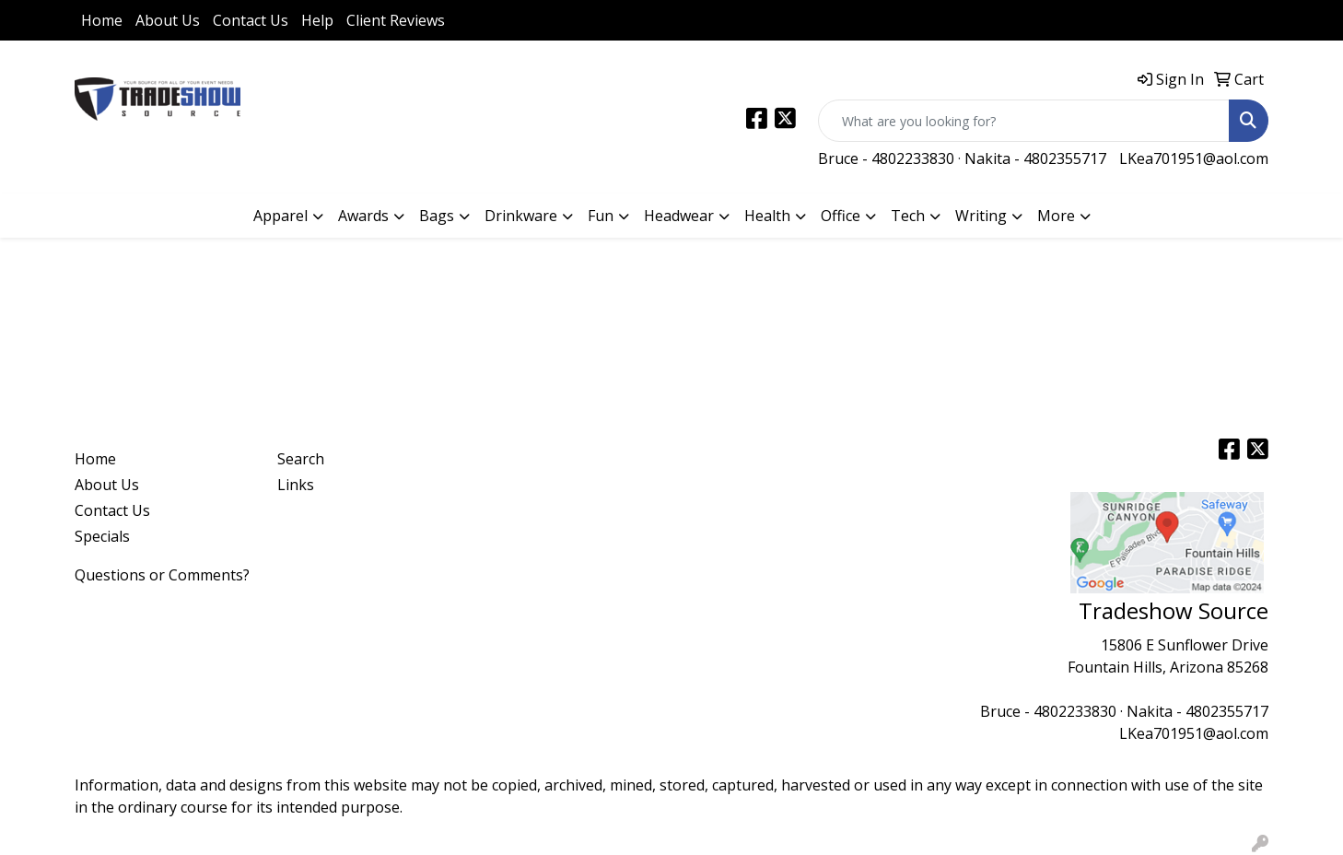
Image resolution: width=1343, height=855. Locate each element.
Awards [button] (363, 215)
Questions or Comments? (162, 575)
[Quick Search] (1024, 121)
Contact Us (250, 20)
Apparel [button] (280, 215)
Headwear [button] (679, 215)
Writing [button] (981, 215)
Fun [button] (600, 215)
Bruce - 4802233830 (886, 158)
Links (295, 484)
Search (300, 459)
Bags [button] (436, 215)
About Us (167, 20)
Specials (102, 536)
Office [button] (840, 215)
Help (317, 20)
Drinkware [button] (521, 215)
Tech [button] (908, 215)
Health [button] (767, 215)
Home (102, 20)
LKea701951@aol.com (1193, 158)
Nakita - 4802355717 (1035, 158)
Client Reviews (395, 20)
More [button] (1056, 215)
